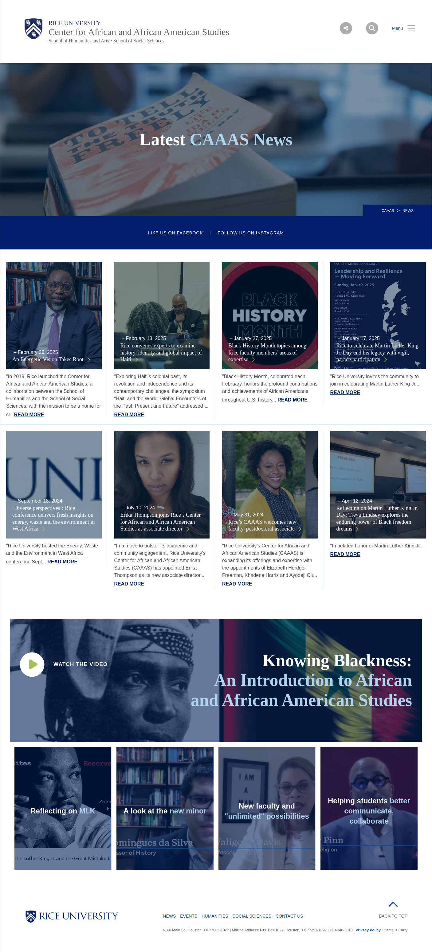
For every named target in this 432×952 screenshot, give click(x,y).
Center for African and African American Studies (139, 32)
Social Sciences (252, 916)
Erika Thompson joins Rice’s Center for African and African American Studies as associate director (160, 522)
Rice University (75, 23)
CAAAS (388, 211)
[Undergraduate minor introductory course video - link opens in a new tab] (78, 664)
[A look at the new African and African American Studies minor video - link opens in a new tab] (165, 808)
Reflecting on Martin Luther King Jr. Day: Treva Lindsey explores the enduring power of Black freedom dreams (377, 518)
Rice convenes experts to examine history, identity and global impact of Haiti (161, 352)
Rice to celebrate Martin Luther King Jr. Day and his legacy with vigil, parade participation (377, 352)
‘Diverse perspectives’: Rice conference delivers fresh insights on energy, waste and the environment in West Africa (53, 518)
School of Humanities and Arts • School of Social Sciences (106, 40)
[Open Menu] (399, 28)
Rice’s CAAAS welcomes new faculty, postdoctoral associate (262, 525)
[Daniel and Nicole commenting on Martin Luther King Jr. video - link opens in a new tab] (62, 808)
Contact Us (289, 916)
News (169, 916)
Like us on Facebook (175, 232)
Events (188, 916)
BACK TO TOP (393, 916)
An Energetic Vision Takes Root (48, 359)
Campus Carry (395, 930)
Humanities (215, 916)
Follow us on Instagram (251, 232)
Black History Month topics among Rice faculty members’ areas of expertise (267, 352)
